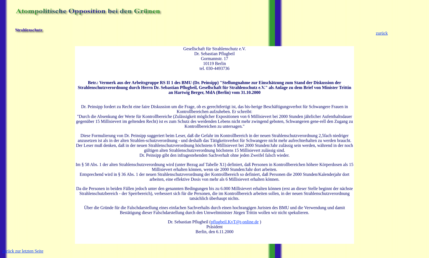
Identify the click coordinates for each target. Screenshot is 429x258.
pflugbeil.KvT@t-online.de (235, 222)
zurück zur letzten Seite (23, 251)
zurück (382, 33)
